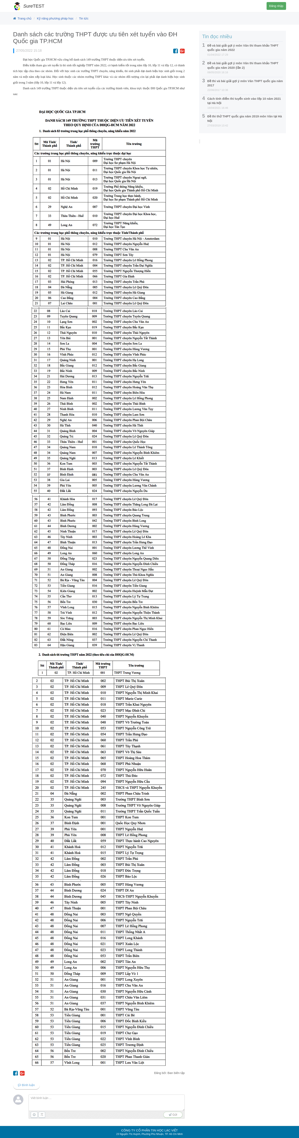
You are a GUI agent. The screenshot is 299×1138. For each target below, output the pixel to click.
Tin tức (83, 18)
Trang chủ (25, 18)
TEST (34, 6)
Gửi (173, 1114)
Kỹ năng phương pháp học (55, 18)
